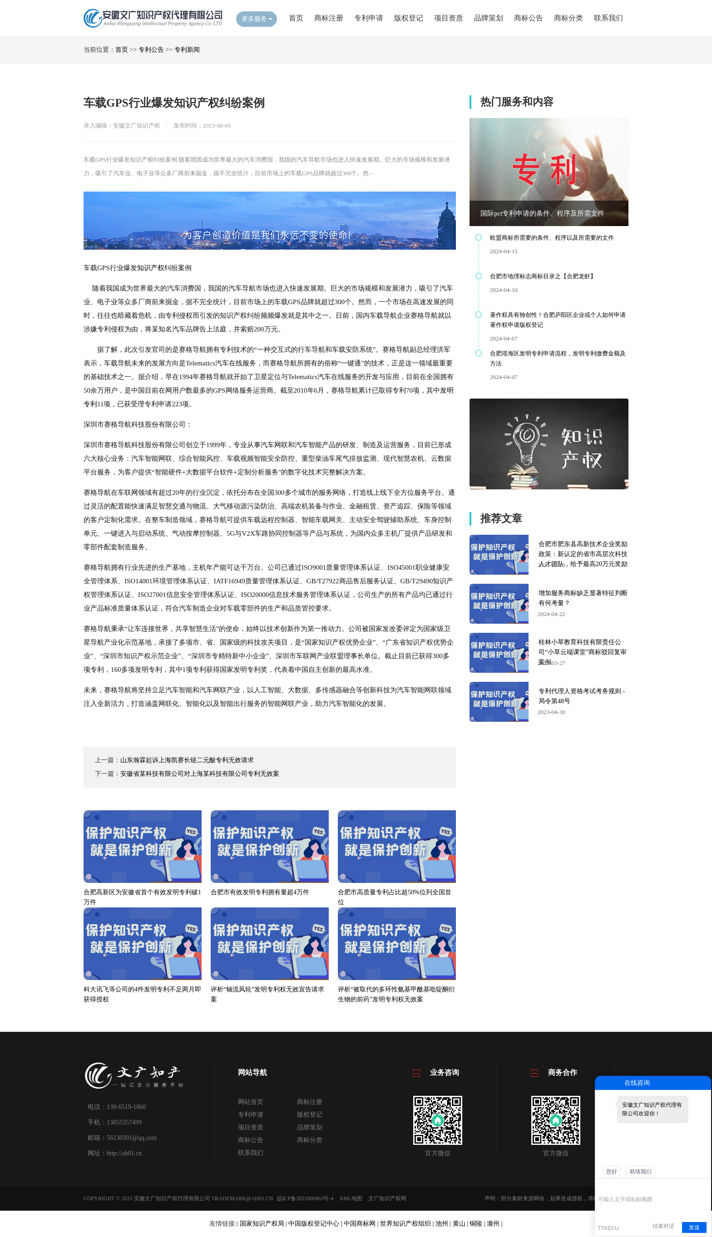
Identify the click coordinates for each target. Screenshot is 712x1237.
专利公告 (151, 49)
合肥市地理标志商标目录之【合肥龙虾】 (543, 276)
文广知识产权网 (387, 1198)
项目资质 (448, 18)
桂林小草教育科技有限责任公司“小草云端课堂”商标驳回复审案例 (583, 652)
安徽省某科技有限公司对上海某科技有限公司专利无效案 (199, 773)
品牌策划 (488, 18)
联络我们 (641, 1171)
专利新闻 (187, 49)
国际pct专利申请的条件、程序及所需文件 (542, 213)
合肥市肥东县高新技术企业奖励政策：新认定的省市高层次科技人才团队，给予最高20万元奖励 (583, 554)
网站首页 (250, 1102)
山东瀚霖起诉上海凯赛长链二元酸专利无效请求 (187, 760)
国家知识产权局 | (264, 1223)
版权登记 (408, 18)
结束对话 (663, 1226)
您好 (611, 1171)
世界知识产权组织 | (407, 1223)
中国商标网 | (362, 1223)
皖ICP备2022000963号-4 (305, 1198)
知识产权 (150, 267)
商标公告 (528, 18)
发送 (694, 1227)
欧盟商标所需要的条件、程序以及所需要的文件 (552, 237)
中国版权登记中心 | (316, 1223)
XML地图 (350, 1198)
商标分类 (568, 18)
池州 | (444, 1223)
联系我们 (608, 18)
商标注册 (328, 18)
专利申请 (368, 18)
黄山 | (461, 1223)
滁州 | (494, 1223)
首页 (296, 18)
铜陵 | (478, 1223)
